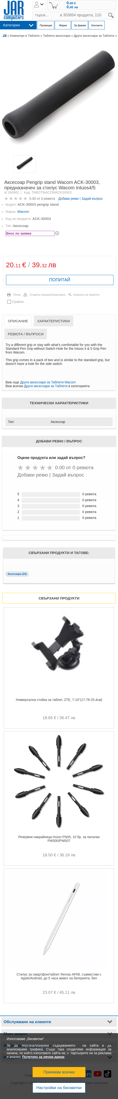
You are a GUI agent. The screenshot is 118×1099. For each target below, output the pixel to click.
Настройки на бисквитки (59, 1087)
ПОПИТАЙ (59, 279)
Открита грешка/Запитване (47, 294)
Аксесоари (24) (17, 573)
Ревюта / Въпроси (26, 334)
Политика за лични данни (43, 1057)
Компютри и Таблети (24, 35)
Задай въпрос (92, 198)
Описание (18, 321)
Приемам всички (59, 1072)
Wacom (23, 211)
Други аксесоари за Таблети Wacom (48, 382)
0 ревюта (48, 198)
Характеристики (53, 321)
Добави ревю (68, 198)
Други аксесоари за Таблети (94, 35)
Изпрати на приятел (86, 294)
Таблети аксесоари (56, 35)
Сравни (18, 302)
